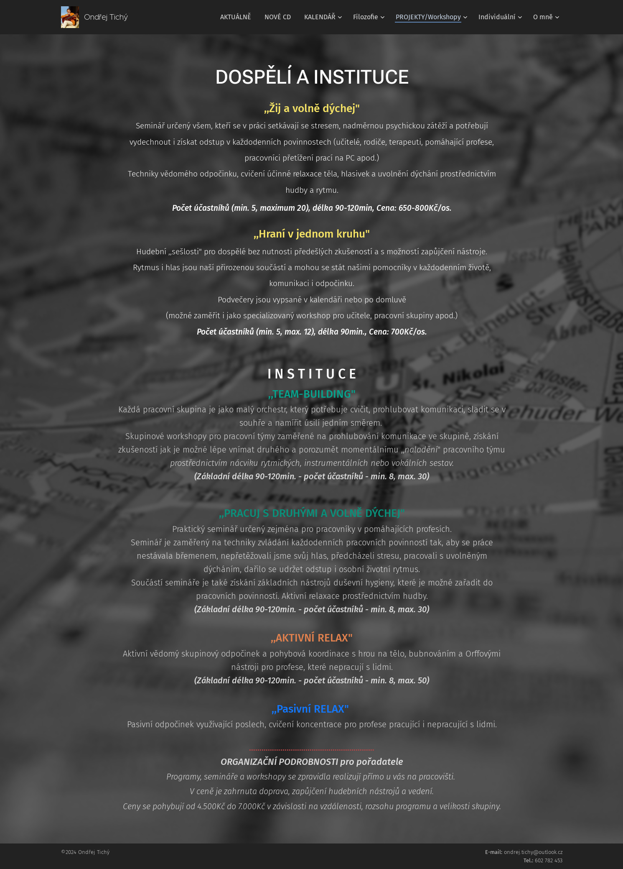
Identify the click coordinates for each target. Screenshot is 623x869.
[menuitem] (238, 17)
